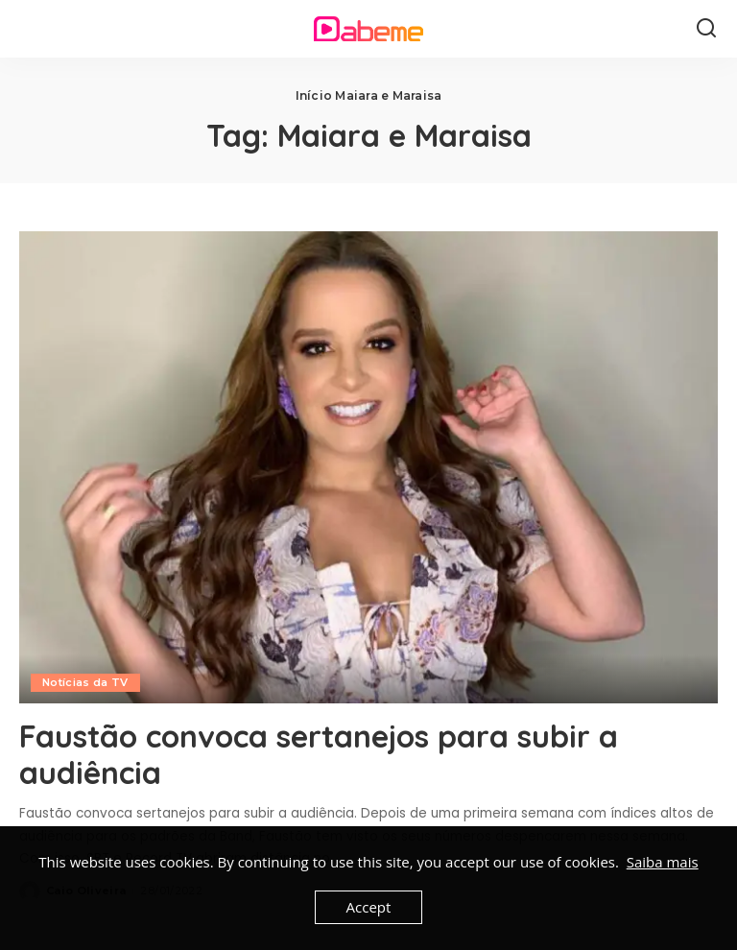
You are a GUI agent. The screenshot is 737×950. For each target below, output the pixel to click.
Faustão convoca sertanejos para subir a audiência (318, 754)
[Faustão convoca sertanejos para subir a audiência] (368, 467)
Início (314, 95)
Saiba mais (663, 861)
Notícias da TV (85, 682)
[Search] (706, 29)
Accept (369, 906)
